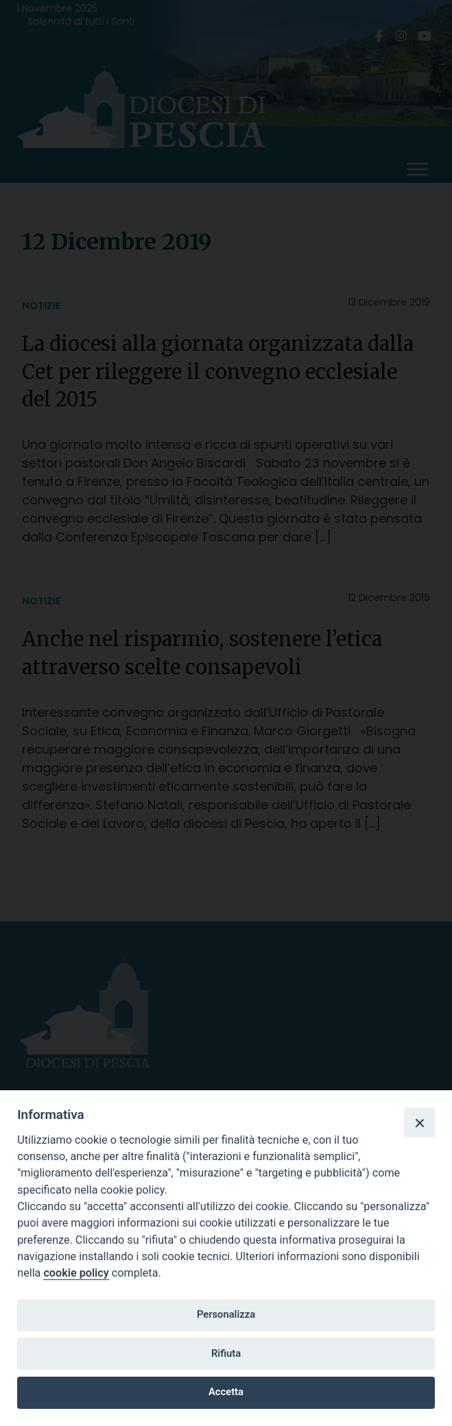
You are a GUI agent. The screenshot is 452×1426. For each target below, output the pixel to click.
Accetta (226, 1392)
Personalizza (226, 1314)
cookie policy (75, 1272)
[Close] (419, 1122)
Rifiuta (226, 1353)
